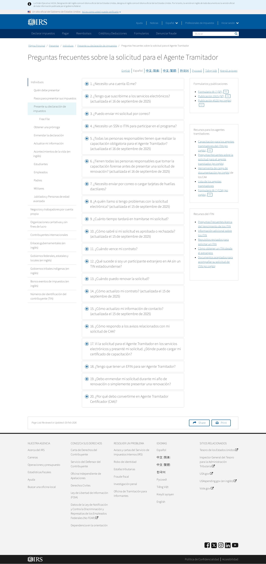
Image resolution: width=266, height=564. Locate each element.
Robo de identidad (125, 462)
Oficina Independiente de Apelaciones (86, 476)
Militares (38, 189)
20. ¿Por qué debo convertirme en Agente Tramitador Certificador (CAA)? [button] (129, 399)
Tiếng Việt (211, 71)
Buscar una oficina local (42, 487)
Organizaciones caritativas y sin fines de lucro (48, 224)
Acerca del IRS (36, 450)
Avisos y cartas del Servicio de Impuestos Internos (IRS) (131, 452)
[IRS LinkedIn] (228, 546)
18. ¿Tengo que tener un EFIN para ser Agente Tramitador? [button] (132, 366)
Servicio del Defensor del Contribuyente (86, 464)
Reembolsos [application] (83, 33)
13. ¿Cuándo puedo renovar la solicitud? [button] (119, 278)
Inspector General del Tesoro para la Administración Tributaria (217, 461)
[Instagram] (221, 545)
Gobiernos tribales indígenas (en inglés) (49, 271)
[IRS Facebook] (207, 545)
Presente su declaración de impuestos (97, 46)
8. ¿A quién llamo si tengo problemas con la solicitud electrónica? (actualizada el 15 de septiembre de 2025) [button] (130, 204)
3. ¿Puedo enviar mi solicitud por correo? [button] (120, 113)
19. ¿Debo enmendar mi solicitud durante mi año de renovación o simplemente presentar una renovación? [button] (130, 381)
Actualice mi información (48, 143)
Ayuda (139, 23)
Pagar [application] (65, 33)
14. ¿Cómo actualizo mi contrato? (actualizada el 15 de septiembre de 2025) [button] (130, 294)
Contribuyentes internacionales (49, 235)
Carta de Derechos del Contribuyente (84, 452)
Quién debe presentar (46, 90)
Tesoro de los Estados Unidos (219, 450)
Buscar (236, 33)
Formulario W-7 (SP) (213, 92)
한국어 (184, 71)
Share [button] (202, 423)
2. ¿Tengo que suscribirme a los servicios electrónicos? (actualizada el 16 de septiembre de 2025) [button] (130, 99)
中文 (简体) (153, 71)
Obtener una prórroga (46, 127)
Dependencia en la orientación (89, 525)
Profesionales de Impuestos (199, 23)
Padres (37, 180)
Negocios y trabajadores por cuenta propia (51, 211)
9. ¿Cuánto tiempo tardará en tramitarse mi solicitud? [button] (129, 219)
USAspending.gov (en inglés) (218, 481)
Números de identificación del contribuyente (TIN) (48, 296)
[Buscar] (216, 34)
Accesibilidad (230, 559)
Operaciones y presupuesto (44, 465)
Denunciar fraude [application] (166, 33)
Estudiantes (40, 164)
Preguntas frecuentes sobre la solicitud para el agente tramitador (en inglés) (215, 159)
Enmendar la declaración (48, 135)
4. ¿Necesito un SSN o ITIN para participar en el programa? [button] (133, 126)
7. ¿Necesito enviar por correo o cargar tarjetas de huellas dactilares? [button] (132, 186)
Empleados (40, 172)
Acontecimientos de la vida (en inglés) (51, 154)
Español (172, 23)
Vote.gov (207, 488)
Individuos (68, 46)
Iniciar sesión (230, 23)
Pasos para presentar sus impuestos (54, 98)
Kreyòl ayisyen (228, 71)
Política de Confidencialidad (202, 559)
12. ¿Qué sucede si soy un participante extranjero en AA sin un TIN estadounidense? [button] (135, 264)
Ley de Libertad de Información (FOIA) (89, 495)
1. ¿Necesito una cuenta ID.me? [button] (113, 83)
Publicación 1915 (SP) (214, 96)
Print (224, 423)
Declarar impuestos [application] (43, 33)
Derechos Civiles (80, 485)
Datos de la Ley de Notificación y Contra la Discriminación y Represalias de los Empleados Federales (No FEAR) (89, 511)
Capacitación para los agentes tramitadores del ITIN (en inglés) (216, 146)
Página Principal (36, 46)
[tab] (133, 83)
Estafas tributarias (124, 469)
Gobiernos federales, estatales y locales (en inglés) (49, 258)
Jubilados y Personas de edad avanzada (51, 199)
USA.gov (206, 474)
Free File (44, 119)
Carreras (33, 457)
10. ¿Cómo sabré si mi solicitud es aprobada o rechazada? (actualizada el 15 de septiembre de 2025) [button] (132, 234)
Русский (197, 71)
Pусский (162, 480)
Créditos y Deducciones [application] (113, 33)
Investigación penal (125, 484)
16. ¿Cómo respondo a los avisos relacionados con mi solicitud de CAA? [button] (130, 329)
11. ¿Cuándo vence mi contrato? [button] (113, 249)
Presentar (54, 46)
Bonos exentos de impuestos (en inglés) (49, 283)
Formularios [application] (141, 33)
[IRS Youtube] (235, 545)
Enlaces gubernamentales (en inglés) (47, 245)
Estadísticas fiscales (39, 472)
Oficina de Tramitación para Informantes (130, 493)
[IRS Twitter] (214, 546)
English (126, 71)
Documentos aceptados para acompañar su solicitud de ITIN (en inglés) (215, 261)
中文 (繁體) (170, 71)
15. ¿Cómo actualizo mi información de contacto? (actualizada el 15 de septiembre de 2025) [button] (126, 311)
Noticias (154, 23)
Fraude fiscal (121, 477)
